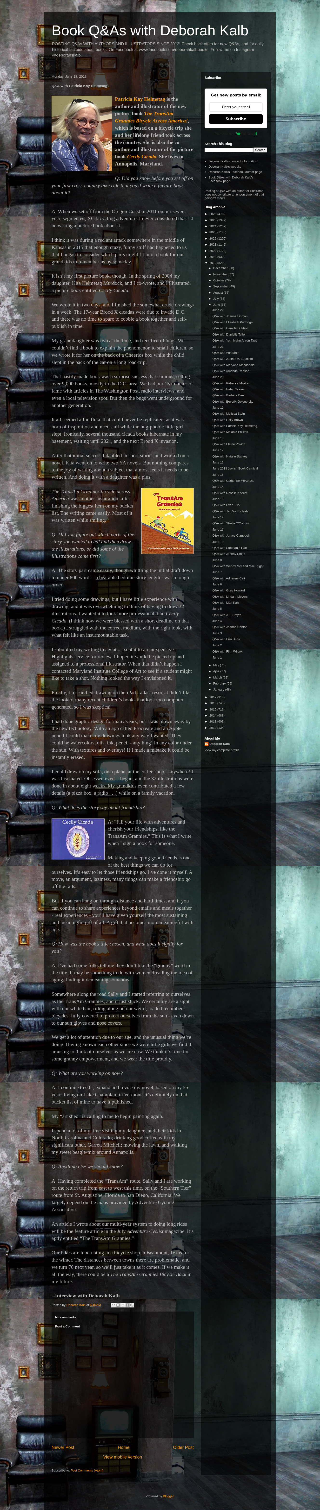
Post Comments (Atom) (87, 1470)
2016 (213, 703)
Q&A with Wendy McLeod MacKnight (237, 566)
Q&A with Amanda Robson (230, 371)
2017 (213, 697)
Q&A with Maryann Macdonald (233, 365)
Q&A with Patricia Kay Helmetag (234, 426)
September (221, 286)
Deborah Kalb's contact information (232, 161)
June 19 (217, 407)
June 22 (217, 310)
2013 (213, 721)
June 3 (217, 633)
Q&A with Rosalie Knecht (229, 493)
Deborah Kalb (219, 744)
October (219, 280)
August (218, 292)
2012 (213, 728)
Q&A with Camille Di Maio (230, 328)
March (218, 677)
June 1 (217, 657)
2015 (213, 709)
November (221, 274)
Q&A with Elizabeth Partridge (232, 322)
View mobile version (122, 1457)
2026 (213, 214)
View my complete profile (222, 750)
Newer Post (63, 1447)
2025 (213, 220)
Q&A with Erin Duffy (226, 639)
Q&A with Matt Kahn (226, 602)
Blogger (168, 1496)
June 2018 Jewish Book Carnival (235, 468)
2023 (213, 232)
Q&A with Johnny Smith (228, 554)
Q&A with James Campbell (230, 535)
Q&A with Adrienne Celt (228, 578)
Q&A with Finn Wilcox (227, 651)
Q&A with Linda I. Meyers (229, 596)
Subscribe (236, 119)
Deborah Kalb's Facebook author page (235, 172)
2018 (213, 263)
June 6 (217, 584)
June (217, 304)
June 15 (217, 474)
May (216, 665)
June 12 (217, 517)
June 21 (217, 347)
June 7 (217, 572)
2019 (213, 257)
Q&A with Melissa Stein (228, 413)
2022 (213, 238)
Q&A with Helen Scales (228, 389)
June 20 (217, 377)
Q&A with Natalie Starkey (229, 456)
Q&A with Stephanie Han (229, 548)
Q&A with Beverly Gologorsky (232, 401)
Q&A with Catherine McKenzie (233, 480)
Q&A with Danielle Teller (229, 334)
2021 (213, 244)
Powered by (236, 133)
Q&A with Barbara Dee (228, 395)
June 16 (217, 462)
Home (124, 1447)
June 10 (217, 542)
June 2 (217, 645)
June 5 (217, 608)
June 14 (217, 487)
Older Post (183, 1447)
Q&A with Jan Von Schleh (230, 511)
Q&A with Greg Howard (228, 590)
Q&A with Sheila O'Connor (230, 523)
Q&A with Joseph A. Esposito (232, 359)
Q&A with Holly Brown (227, 420)
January (219, 689)
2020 (213, 251)
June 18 (217, 438)
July (216, 298)
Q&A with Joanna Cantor (229, 627)
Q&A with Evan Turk (226, 505)
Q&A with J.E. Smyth (226, 615)
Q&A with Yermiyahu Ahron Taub (234, 340)
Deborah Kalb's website (224, 166)
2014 (213, 715)
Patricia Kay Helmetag (140, 99)
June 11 (217, 529)
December (221, 268)
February (220, 683)
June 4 (217, 621)
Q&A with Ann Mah (225, 353)
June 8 (217, 560)
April (216, 671)
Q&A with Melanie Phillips (230, 432)
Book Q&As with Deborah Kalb (150, 30)
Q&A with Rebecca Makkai (230, 383)
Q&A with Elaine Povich (228, 444)
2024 (213, 226)
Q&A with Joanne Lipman (229, 316)
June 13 (217, 499)
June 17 (217, 450)
